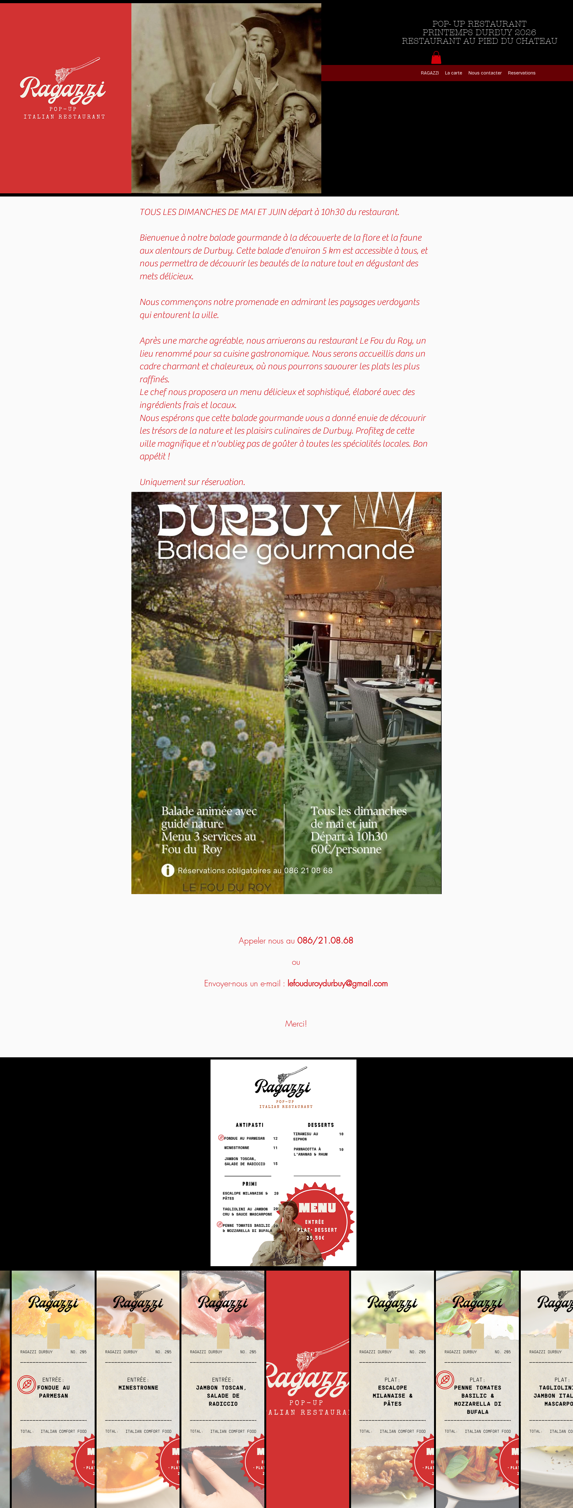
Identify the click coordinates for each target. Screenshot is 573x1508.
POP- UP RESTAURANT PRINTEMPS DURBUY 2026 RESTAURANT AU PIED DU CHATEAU (479, 32)
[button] (436, 57)
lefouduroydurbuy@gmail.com (337, 983)
